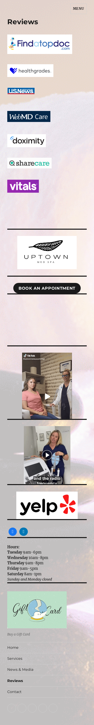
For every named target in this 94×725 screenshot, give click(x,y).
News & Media (20, 669)
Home (13, 647)
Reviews (15, 681)
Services (14, 658)
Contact (14, 692)
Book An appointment (47, 288)
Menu (78, 8)
